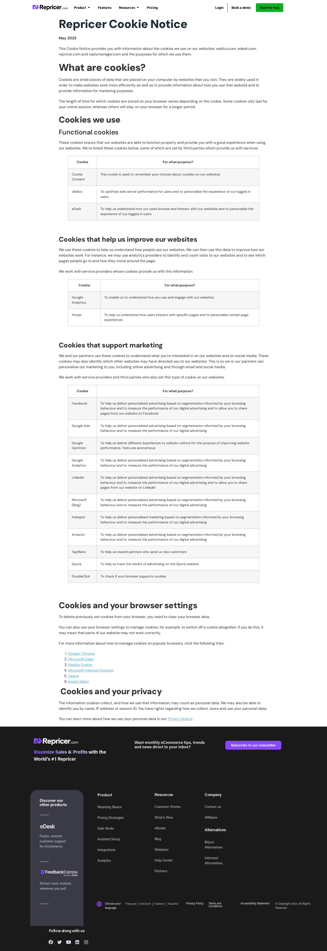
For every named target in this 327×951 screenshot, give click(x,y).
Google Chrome (81, 653)
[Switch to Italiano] (159, 904)
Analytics (104, 860)
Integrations (106, 850)
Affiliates (211, 817)
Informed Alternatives (214, 860)
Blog (158, 839)
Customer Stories (168, 806)
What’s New (164, 817)
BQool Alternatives (214, 844)
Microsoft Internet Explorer (91, 670)
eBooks (160, 828)
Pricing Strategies (110, 817)
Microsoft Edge (81, 659)
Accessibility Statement (255, 903)
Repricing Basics (109, 807)
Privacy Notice (180, 718)
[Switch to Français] (132, 904)
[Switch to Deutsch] (145, 904)
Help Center (164, 860)
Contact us (213, 806)
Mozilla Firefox (80, 664)
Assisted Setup (108, 839)
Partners (161, 871)
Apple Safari (78, 681)
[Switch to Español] (173, 904)
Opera (73, 675)
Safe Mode (105, 828)
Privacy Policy (194, 903)
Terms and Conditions (215, 904)
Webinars (162, 849)
